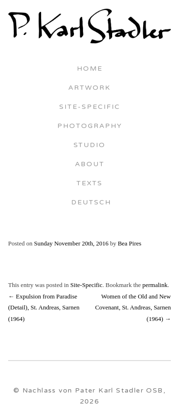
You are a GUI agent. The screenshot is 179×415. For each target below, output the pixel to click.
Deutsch (89, 203)
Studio (89, 145)
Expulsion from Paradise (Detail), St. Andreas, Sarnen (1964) (43, 307)
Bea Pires (129, 243)
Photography (89, 126)
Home (90, 69)
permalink (155, 284)
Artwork (89, 88)
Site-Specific (89, 107)
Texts (89, 184)
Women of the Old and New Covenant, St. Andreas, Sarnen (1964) (133, 307)
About (90, 164)
